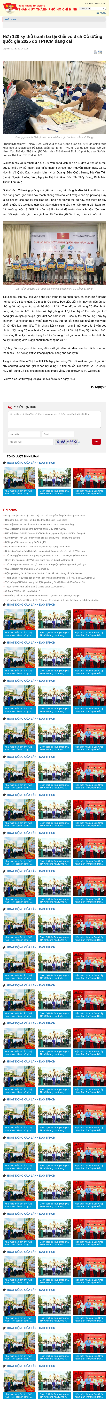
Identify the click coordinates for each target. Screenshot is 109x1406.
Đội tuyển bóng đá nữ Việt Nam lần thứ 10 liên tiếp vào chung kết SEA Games (43, 573)
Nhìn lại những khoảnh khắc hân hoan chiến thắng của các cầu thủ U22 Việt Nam (45, 551)
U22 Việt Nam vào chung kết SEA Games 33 (27, 569)
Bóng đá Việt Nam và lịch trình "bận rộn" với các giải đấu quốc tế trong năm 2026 (45, 515)
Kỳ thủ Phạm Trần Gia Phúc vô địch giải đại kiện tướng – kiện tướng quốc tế (42, 537)
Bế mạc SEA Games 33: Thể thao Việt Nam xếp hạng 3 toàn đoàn (37, 546)
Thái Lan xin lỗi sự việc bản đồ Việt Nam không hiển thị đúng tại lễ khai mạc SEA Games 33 (50, 577)
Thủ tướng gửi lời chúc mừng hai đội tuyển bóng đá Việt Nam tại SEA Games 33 (45, 582)
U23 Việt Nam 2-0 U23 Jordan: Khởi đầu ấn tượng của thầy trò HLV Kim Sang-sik (45, 533)
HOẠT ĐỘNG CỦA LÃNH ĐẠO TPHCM (31, 462)
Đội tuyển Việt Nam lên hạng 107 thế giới (25, 542)
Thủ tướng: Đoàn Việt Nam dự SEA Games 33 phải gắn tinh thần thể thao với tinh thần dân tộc (51, 600)
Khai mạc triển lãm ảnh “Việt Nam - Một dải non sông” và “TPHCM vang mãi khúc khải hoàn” (19, 492)
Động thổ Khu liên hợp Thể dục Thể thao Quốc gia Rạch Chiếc (36, 520)
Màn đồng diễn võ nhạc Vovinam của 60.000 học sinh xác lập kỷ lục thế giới (42, 595)
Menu (101, 12)
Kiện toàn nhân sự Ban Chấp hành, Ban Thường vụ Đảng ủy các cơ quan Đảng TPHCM (89, 492)
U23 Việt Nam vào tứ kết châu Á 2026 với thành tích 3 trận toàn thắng (39, 524)
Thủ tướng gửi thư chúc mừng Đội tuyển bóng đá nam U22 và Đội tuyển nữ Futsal (46, 555)
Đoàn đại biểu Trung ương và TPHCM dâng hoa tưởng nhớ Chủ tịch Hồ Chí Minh (54, 492)
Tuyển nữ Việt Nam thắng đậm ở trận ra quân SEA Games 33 (35, 586)
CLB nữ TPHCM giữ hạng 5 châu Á (22, 591)
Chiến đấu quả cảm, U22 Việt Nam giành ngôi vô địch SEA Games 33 (39, 560)
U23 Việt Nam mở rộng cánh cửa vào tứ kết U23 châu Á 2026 (35, 529)
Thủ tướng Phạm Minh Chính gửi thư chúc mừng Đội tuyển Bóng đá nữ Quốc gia (45, 564)
